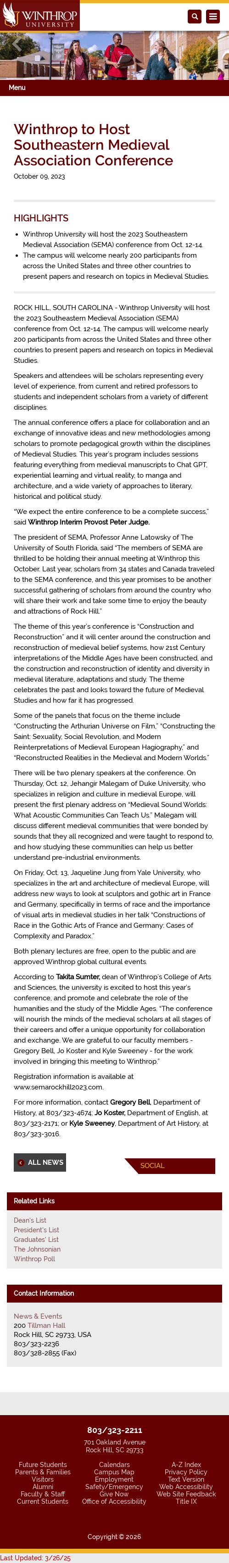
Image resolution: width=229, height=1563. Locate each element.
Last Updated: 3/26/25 (35, 1558)
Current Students (42, 1501)
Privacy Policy (186, 1472)
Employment (114, 1479)
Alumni (43, 1486)
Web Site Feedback (186, 1494)
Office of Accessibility (114, 1501)
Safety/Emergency (114, 1486)
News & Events (38, 1316)
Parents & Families (43, 1472)
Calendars (114, 1464)
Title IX (186, 1501)
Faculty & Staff (43, 1494)
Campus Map (114, 1472)
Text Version (186, 1479)
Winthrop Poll (34, 1259)
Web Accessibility (186, 1486)
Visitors (43, 1479)
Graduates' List (36, 1239)
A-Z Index (186, 1464)
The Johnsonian (37, 1249)
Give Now (114, 1494)
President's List (36, 1230)
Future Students (43, 1464)
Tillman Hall (46, 1325)
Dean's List (30, 1220)
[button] (17, 44)
